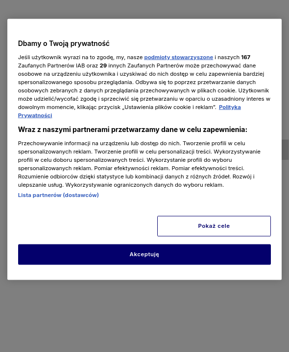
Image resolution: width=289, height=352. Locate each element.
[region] (144, 149)
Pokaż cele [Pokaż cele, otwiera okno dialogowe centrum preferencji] (214, 225)
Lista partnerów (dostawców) (58, 195)
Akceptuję (145, 254)
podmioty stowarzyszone (178, 56)
